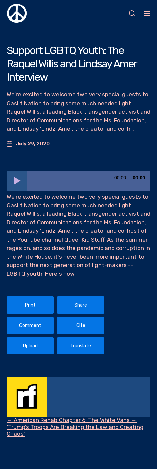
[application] (78, 181)
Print (30, 305)
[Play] (17, 181)
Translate (80, 346)
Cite (80, 325)
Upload (30, 346)
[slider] (88, 181)
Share (80, 305)
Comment (30, 325)
